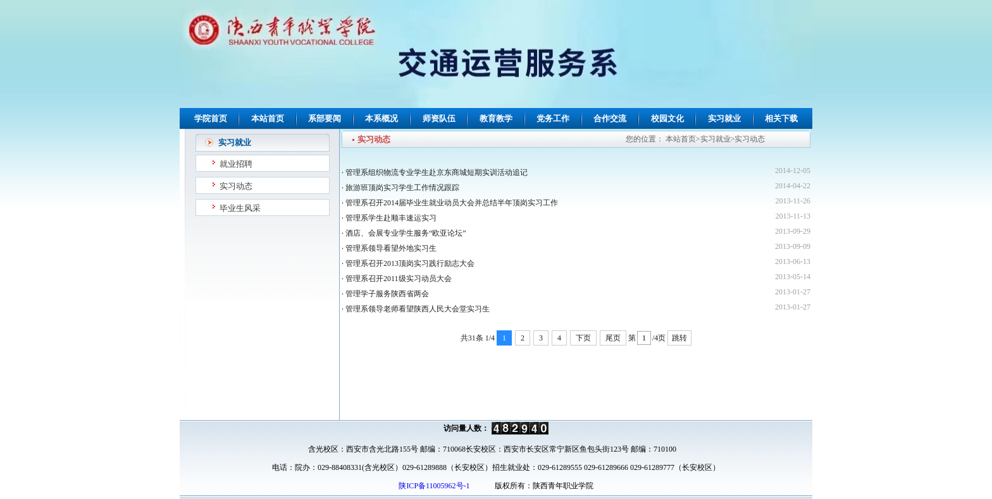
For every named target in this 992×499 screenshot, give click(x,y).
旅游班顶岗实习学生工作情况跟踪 (402, 187)
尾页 (613, 338)
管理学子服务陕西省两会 (387, 293)
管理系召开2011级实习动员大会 (398, 278)
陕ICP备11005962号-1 (433, 485)
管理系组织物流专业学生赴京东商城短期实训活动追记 (436, 172)
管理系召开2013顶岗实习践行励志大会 (409, 263)
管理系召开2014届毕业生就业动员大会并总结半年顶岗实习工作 (451, 202)
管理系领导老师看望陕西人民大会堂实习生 (417, 308)
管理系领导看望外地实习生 (391, 248)
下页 (583, 338)
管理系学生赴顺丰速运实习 (391, 217)
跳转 (679, 338)
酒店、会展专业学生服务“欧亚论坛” (405, 233)
